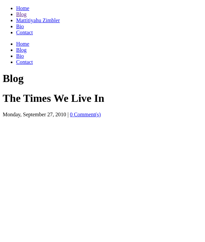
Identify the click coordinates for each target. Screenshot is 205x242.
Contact (24, 32)
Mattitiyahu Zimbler (38, 20)
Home (22, 8)
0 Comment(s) (85, 114)
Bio (20, 26)
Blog (21, 14)
